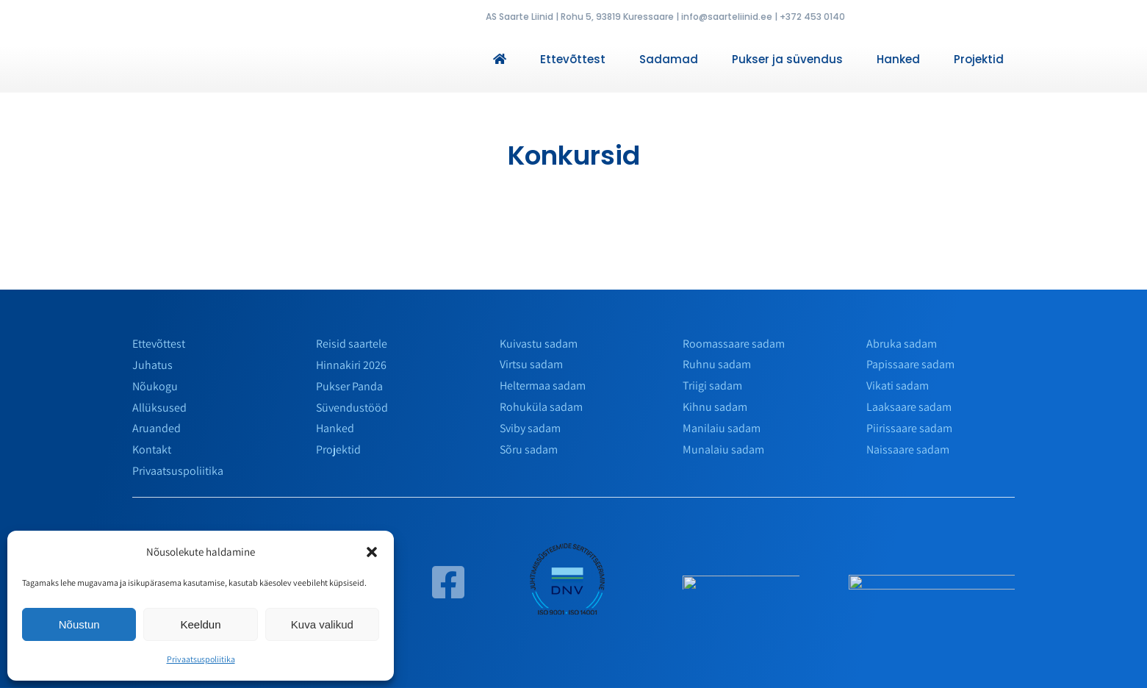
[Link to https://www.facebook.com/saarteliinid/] (448, 588)
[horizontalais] (932, 587)
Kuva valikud (322, 624)
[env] (569, 547)
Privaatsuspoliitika (201, 658)
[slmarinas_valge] (741, 587)
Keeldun (200, 624)
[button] (371, 552)
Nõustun (79, 624)
